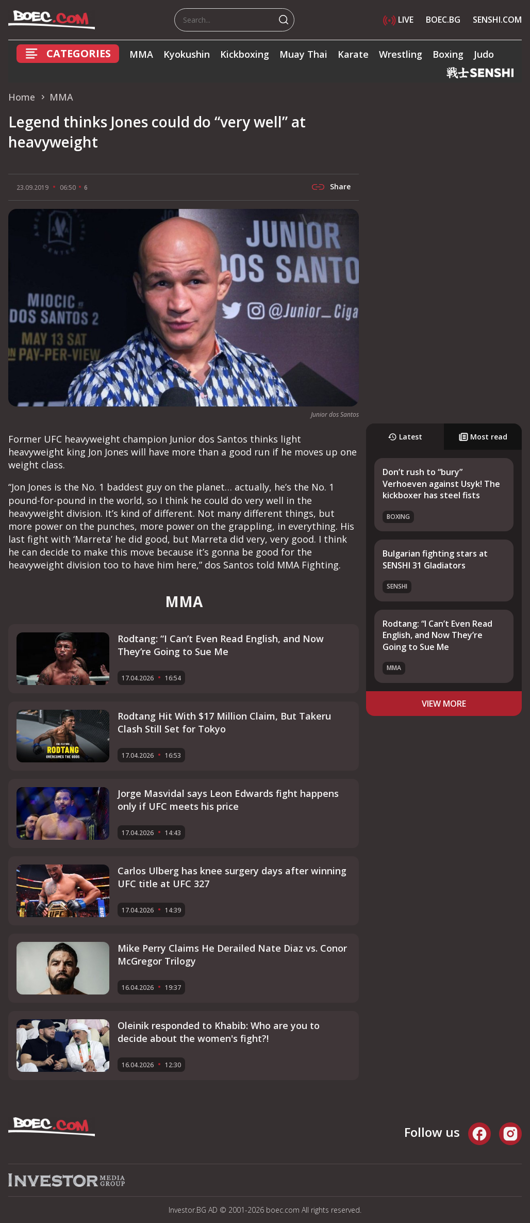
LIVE (398, 19)
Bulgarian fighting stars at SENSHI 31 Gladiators (435, 559)
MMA (141, 54)
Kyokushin (186, 54)
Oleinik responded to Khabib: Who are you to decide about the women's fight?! (219, 1032)
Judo (484, 54)
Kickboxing (244, 54)
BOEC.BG (443, 19)
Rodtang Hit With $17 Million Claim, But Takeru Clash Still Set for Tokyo (224, 722)
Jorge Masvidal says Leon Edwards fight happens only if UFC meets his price (228, 799)
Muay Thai (303, 54)
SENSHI (397, 586)
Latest (405, 437)
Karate (353, 54)
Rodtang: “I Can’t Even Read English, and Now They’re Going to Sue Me (437, 635)
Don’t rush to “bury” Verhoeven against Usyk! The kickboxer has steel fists (441, 483)
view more (444, 703)
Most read (483, 437)
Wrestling (400, 54)
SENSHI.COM (497, 19)
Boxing (448, 54)
